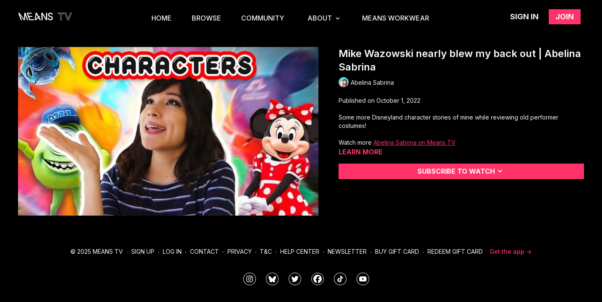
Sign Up (142, 251)
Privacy (239, 251)
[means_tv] (249, 279)
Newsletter (347, 251)
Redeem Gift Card (455, 251)
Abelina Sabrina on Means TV (414, 142)
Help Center (299, 251)
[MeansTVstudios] (272, 279)
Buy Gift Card (397, 251)
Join (564, 16)
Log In (172, 251)
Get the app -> (511, 251)
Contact (204, 251)
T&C (266, 251)
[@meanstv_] (340, 279)
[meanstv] (317, 279)
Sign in (524, 16)
